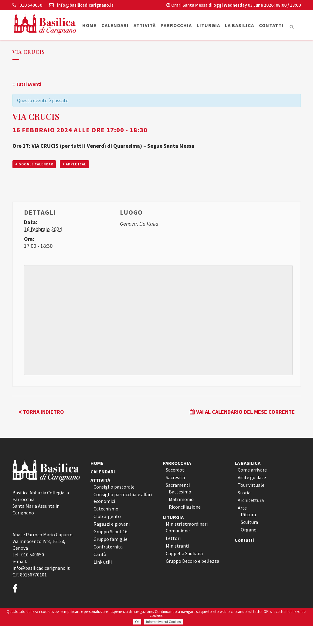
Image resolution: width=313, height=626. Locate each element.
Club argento (107, 516)
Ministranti (177, 546)
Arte (242, 508)
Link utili (103, 562)
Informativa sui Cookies (163, 622)
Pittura (248, 514)
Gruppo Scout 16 (111, 531)
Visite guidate (252, 477)
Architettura (251, 500)
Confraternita (108, 547)
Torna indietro (41, 411)
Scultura (249, 522)
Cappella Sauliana (184, 553)
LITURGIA (173, 517)
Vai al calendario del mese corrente (242, 411)
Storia (244, 492)
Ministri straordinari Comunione (187, 527)
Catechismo (106, 509)
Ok (137, 622)
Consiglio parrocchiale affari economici (123, 497)
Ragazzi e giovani (112, 524)
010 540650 (27, 5)
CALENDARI (102, 472)
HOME (97, 463)
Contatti (244, 540)
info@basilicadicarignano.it (81, 5)
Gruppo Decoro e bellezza (192, 561)
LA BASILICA (247, 463)
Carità (100, 554)
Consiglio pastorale (114, 487)
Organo (249, 530)
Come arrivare (252, 470)
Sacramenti (178, 485)
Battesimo (180, 492)
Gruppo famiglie (111, 539)
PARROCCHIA (177, 463)
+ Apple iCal (74, 164)
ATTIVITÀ (100, 480)
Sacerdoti (175, 470)
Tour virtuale (251, 485)
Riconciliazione (185, 507)
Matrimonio (181, 499)
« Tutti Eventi (26, 84)
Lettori (173, 538)
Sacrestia (175, 477)
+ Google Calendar (34, 164)
